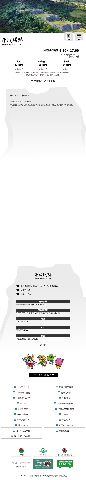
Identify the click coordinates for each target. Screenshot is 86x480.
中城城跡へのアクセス (43, 81)
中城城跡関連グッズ (64, 403)
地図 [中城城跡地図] (43, 345)
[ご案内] (79, 37)
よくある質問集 (21, 431)
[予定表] (68, 37)
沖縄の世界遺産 (64, 387)
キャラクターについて (43, 375)
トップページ (21, 387)
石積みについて (21, 398)
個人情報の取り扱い (21, 436)
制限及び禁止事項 (64, 409)
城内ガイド (21, 425)
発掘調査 (64, 398)
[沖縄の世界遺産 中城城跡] (12, 42)
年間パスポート (64, 425)
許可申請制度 (21, 414)
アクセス (64, 414)
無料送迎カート (64, 431)
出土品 (21, 403)
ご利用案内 (21, 409)
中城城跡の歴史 (21, 392)
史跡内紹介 (64, 392)
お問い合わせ (21, 420)
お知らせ (64, 420)
